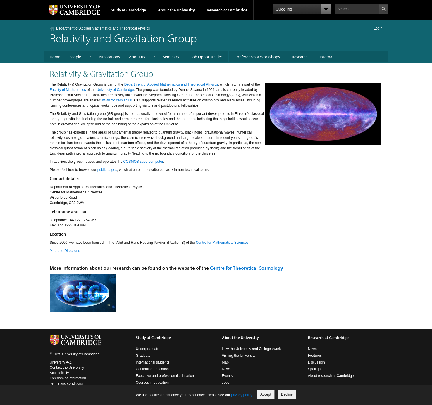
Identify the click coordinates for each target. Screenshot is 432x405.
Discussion (316, 362)
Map (225, 362)
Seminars (171, 56)
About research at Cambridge (331, 376)
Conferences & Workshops (257, 56)
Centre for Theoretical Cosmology (246, 268)
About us (137, 56)
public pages (107, 170)
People (75, 56)
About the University (176, 10)
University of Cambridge (115, 90)
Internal (326, 56)
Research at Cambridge (227, 10)
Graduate (143, 356)
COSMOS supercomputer (143, 162)
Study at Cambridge (128, 10)
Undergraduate (147, 349)
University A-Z (61, 362)
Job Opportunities (207, 56)
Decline (287, 394)
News (226, 369)
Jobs (225, 382)
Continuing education (152, 369)
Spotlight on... (318, 369)
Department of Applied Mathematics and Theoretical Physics (103, 28)
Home (55, 56)
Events (227, 376)
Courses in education (152, 382)
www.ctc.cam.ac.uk (117, 100)
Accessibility (59, 373)
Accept (265, 394)
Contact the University (67, 368)
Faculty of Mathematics (68, 90)
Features (315, 356)
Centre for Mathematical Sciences (222, 242)
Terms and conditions (66, 383)
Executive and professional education (165, 376)
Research (300, 56)
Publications (109, 56)
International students (152, 362)
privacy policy (241, 395)
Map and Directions (65, 251)
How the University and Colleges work (251, 349)
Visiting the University (239, 356)
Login (378, 28)
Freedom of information (68, 378)
